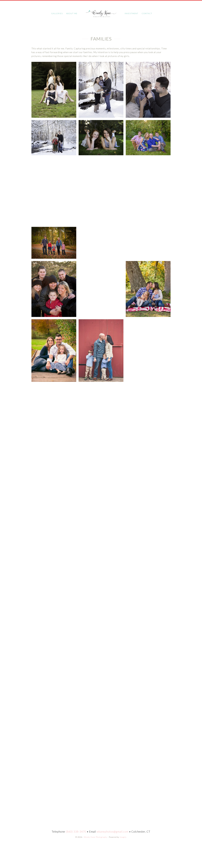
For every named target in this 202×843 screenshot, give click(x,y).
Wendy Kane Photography (101, 12)
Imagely (123, 836)
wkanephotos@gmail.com (112, 830)
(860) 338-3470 (76, 830)
